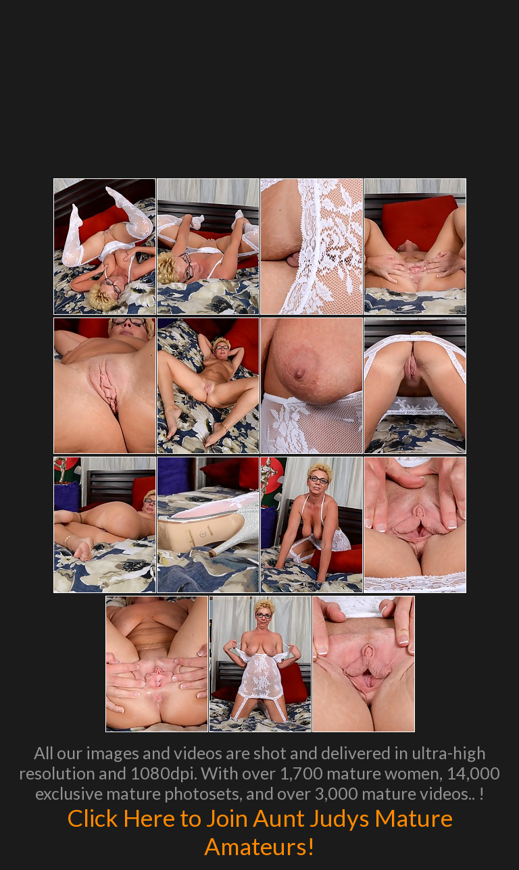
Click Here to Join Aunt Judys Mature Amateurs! (260, 831)
